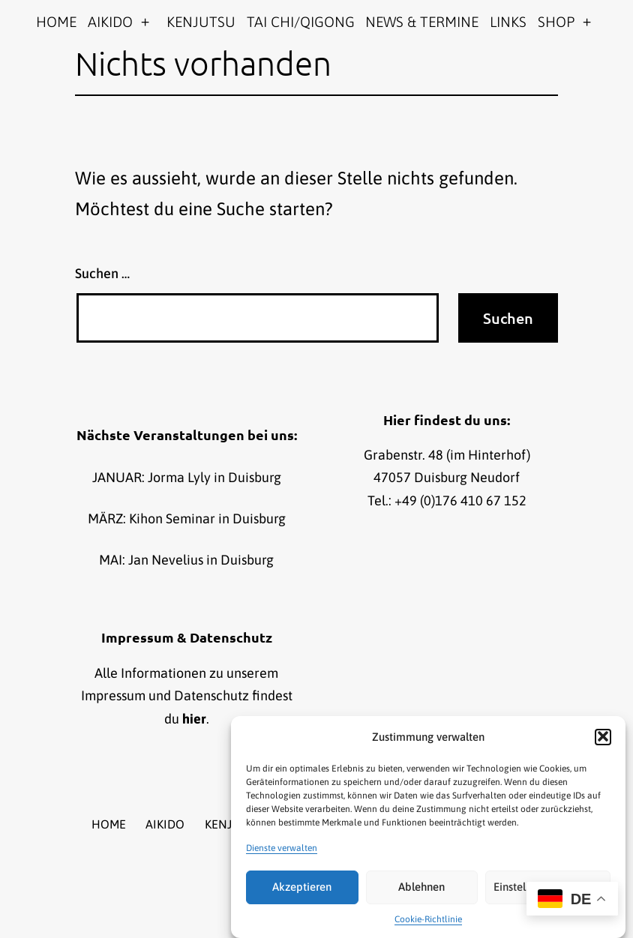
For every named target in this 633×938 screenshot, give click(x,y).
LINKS (508, 21)
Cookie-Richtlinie (428, 923)
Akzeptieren (302, 890)
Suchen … (102, 273)
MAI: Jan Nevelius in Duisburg (186, 560)
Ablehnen (421, 890)
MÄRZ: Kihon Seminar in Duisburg (187, 518)
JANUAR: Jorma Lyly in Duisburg (186, 477)
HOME (56, 21)
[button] (603, 740)
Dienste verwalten (281, 851)
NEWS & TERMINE (421, 21)
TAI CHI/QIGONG (301, 21)
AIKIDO (110, 21)
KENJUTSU (201, 21)
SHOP (556, 21)
